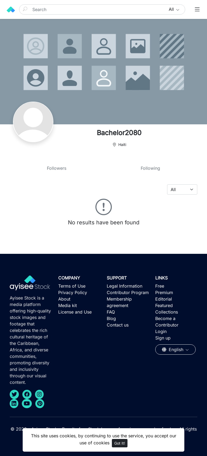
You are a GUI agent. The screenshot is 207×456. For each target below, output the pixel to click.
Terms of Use (71, 286)
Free (159, 286)
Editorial (163, 299)
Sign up (163, 338)
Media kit (67, 305)
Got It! (119, 443)
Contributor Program (128, 292)
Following (150, 168)
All (172, 9)
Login (161, 331)
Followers (56, 168)
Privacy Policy (72, 292)
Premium (164, 292)
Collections (166, 312)
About (64, 299)
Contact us (118, 325)
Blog (111, 318)
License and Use (75, 312)
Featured (164, 305)
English (173, 349)
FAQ (111, 312)
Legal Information (124, 286)
